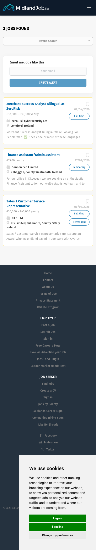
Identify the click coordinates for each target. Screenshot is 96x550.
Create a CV (48, 390)
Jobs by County (48, 404)
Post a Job (48, 325)
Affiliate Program (48, 307)
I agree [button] (57, 518)
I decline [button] (57, 526)
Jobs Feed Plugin (48, 359)
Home (48, 273)
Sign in (48, 339)
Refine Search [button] (48, 41)
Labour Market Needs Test (48, 366)
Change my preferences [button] (57, 535)
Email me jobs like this (27, 62)
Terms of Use (48, 294)
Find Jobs (48, 384)
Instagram (51, 442)
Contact (48, 280)
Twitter (51, 449)
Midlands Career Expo (48, 411)
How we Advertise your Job (48, 352)
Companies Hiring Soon (48, 418)
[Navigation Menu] (89, 7)
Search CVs (48, 332)
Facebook (51, 435)
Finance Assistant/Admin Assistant (33, 155)
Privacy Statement (48, 300)
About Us (48, 287)
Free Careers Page (48, 345)
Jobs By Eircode (48, 424)
